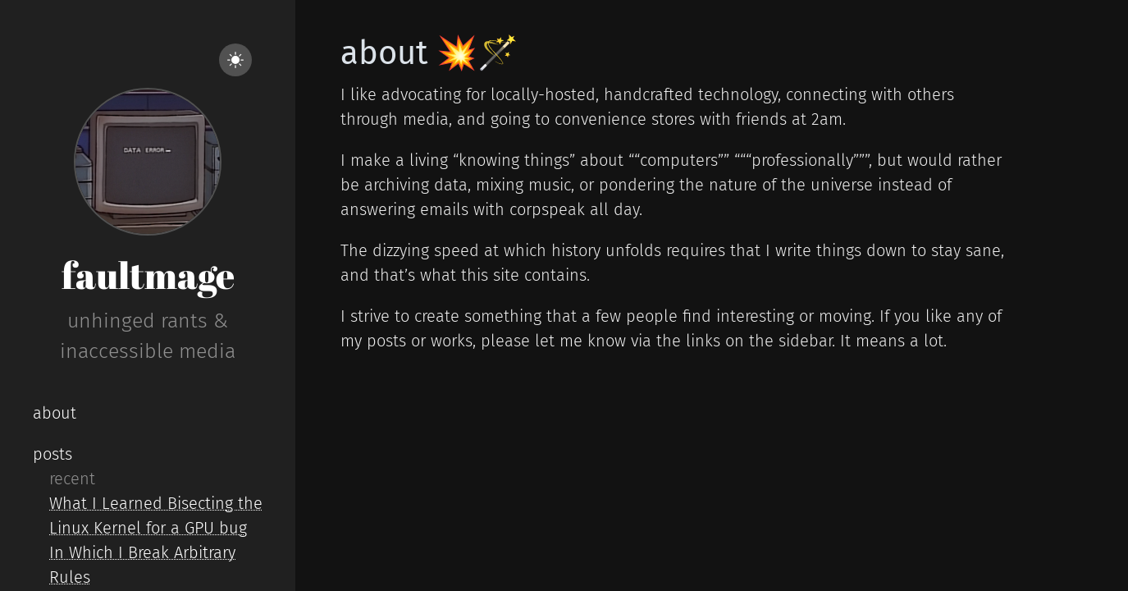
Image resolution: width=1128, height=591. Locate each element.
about (54, 413)
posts (52, 454)
